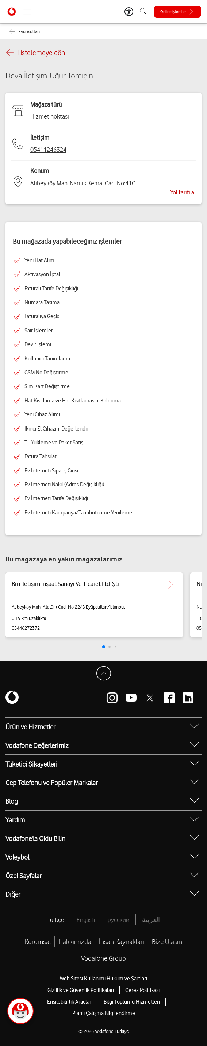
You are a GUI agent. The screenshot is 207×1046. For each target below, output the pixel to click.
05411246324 (48, 149)
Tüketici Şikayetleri (31, 764)
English (86, 919)
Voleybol (17, 857)
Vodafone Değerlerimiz (37, 745)
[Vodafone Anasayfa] (12, 12)
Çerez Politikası (142, 990)
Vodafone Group (103, 958)
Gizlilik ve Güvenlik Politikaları (80, 990)
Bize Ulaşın (167, 942)
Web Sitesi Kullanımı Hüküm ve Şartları (103, 978)
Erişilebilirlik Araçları (69, 1002)
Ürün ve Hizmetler (30, 727)
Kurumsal (37, 942)
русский (118, 919)
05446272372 (26, 628)
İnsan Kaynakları (121, 942)
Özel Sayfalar (23, 876)
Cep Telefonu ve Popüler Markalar (51, 783)
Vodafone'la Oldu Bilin (35, 838)
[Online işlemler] (177, 12)
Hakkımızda (74, 942)
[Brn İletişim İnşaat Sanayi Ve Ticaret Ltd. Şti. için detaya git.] (171, 584)
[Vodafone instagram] (112, 697)
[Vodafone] (12, 698)
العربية (151, 919)
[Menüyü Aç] (27, 11)
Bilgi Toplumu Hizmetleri (132, 1002)
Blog (11, 801)
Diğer (12, 894)
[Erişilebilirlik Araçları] (128, 11)
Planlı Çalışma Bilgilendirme (103, 1013)
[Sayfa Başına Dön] (103, 673)
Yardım (15, 820)
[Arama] (143, 11)
